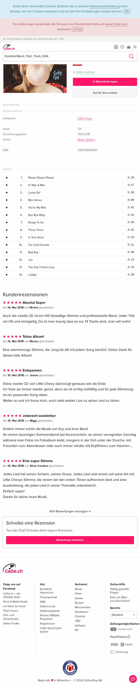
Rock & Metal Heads (15, 601)
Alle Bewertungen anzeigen (70, 511)
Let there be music (14, 606)
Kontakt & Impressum (46, 590)
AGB (42, 601)
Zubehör (80, 616)
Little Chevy (85, 118)
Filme (78, 593)
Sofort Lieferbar (85, 72)
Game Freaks (11, 623)
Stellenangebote (50, 611)
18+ (77, 630)
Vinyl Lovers (10, 610)
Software (80, 625)
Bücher (79, 602)
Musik (78, 589)
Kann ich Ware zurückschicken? (120, 599)
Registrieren (47, 623)
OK (127, 11)
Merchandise (83, 607)
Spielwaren (81, 612)
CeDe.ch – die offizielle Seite (11, 595)
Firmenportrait (48, 597)
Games (79, 598)
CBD (77, 621)
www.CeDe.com (116, 24)
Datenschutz (47, 606)
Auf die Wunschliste (105, 92)
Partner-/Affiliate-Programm (50, 617)
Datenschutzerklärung (104, 6)
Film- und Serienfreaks (10, 617)
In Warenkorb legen (105, 81)
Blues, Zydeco (86, 139)
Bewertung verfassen (70, 540)
